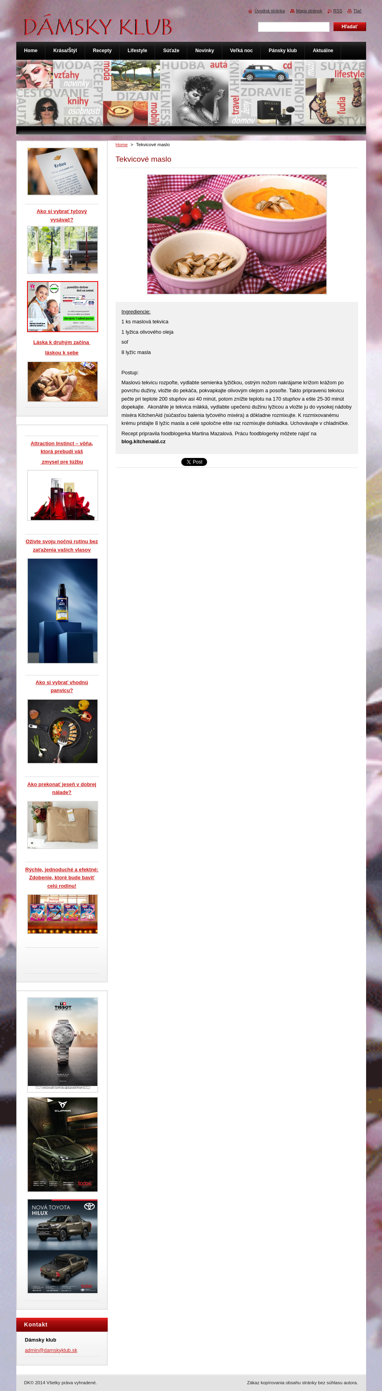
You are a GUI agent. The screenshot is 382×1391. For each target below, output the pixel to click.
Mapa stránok (309, 10)
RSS (338, 10)
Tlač (357, 10)
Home (122, 144)
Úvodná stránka (269, 10)
